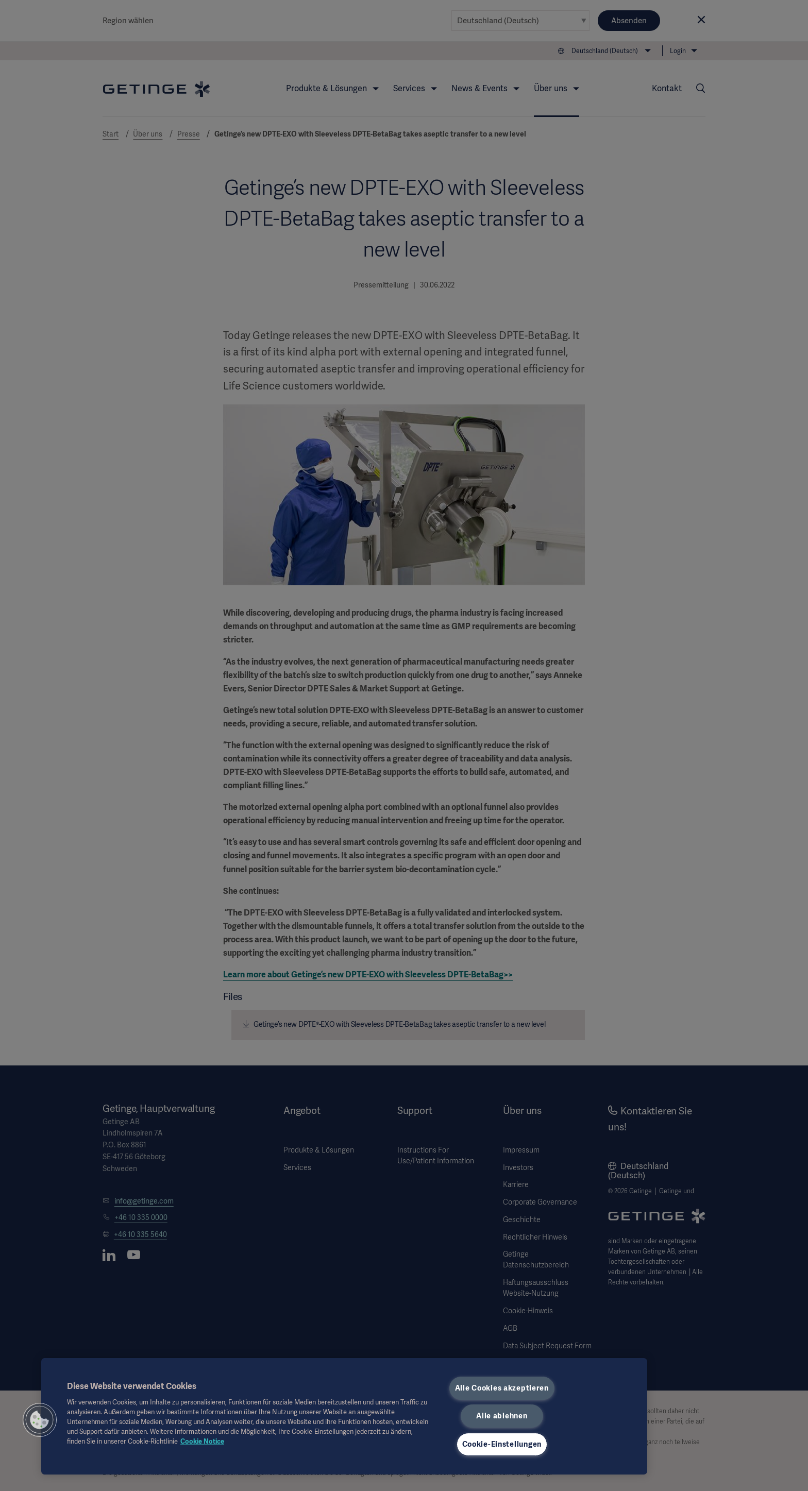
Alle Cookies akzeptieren (502, 1388)
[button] (39, 1419)
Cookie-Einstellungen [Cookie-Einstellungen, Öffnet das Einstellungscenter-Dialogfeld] (502, 1444)
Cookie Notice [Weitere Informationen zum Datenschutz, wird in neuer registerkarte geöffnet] (202, 1441)
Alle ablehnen (501, 1415)
